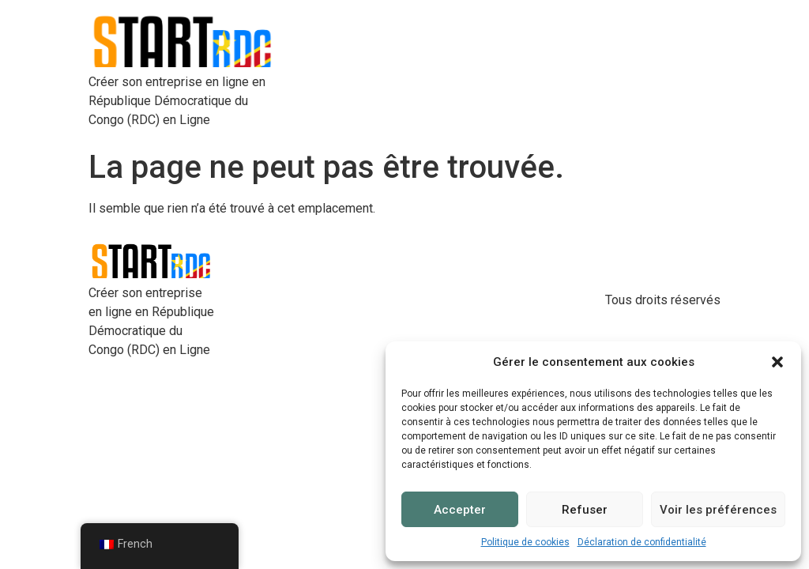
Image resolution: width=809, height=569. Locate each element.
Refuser (585, 510)
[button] (777, 362)
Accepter (460, 510)
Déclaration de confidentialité (642, 542)
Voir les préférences (718, 510)
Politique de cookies (525, 542)
